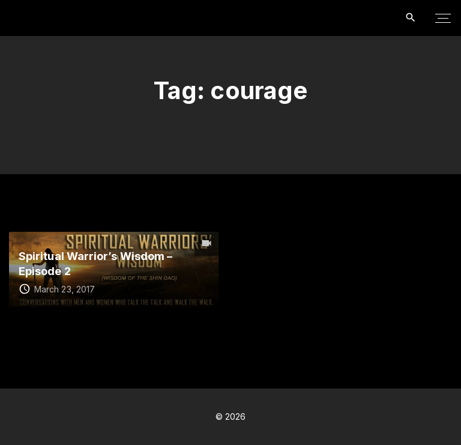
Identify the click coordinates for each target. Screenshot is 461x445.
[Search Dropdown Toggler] (411, 17)
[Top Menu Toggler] (443, 18)
